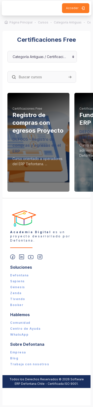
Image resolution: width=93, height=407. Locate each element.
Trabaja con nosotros (29, 364)
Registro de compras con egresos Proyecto (37, 122)
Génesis (17, 287)
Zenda (16, 293)
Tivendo (17, 299)
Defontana (19, 275)
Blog (14, 358)
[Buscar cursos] (41, 77)
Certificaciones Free (27, 108)
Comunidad (20, 323)
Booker (16, 305)
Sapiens (17, 281)
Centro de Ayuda (25, 328)
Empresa (18, 352)
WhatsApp (19, 334)
